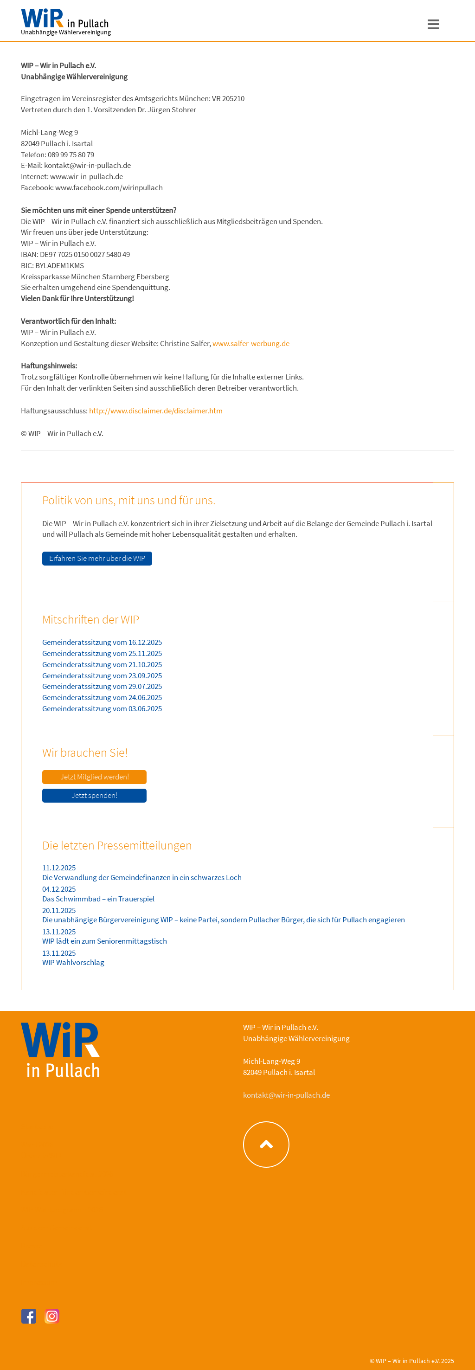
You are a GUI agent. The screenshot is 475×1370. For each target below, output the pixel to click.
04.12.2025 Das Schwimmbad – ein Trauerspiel (98, 893)
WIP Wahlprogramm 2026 (62, 1209)
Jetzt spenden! (94, 795)
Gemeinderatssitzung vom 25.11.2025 (102, 653)
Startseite (37, 1126)
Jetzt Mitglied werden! (94, 777)
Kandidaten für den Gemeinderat (74, 1192)
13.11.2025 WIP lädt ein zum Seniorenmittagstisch (104, 936)
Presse (31, 1246)
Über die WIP (41, 1156)
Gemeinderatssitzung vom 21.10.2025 (102, 664)
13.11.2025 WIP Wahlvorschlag (73, 957)
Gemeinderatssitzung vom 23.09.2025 (102, 675)
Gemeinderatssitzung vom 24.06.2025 (102, 697)
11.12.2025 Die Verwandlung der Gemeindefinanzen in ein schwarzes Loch (142, 872)
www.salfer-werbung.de (250, 343)
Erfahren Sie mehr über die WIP (97, 558)
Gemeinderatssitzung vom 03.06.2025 (102, 708)
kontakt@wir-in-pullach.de (286, 1095)
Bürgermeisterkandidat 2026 (67, 1174)
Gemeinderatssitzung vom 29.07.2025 (102, 686)
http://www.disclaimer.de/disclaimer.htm (156, 410)
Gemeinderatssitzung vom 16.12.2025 (102, 642)
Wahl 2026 (37, 1144)
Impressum (39, 1282)
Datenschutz (41, 1264)
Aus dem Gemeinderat (56, 1227)
